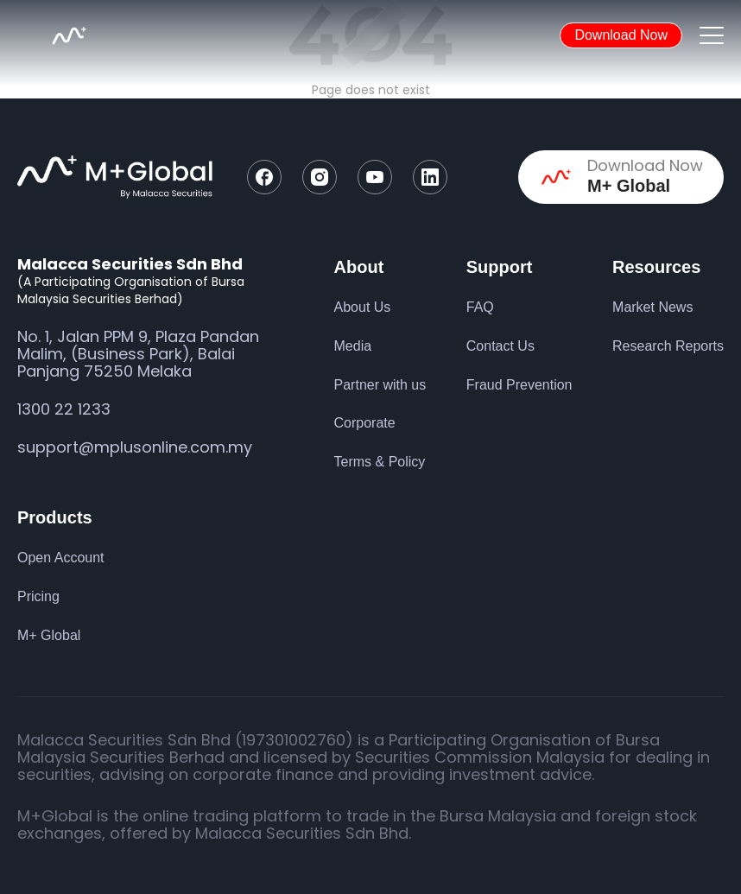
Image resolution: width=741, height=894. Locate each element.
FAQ (480, 307)
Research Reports (668, 346)
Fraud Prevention (519, 384)
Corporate (365, 422)
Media (353, 346)
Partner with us (380, 384)
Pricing (38, 596)
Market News (652, 307)
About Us (362, 307)
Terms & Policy (380, 461)
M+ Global (48, 635)
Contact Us (500, 346)
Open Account (60, 557)
